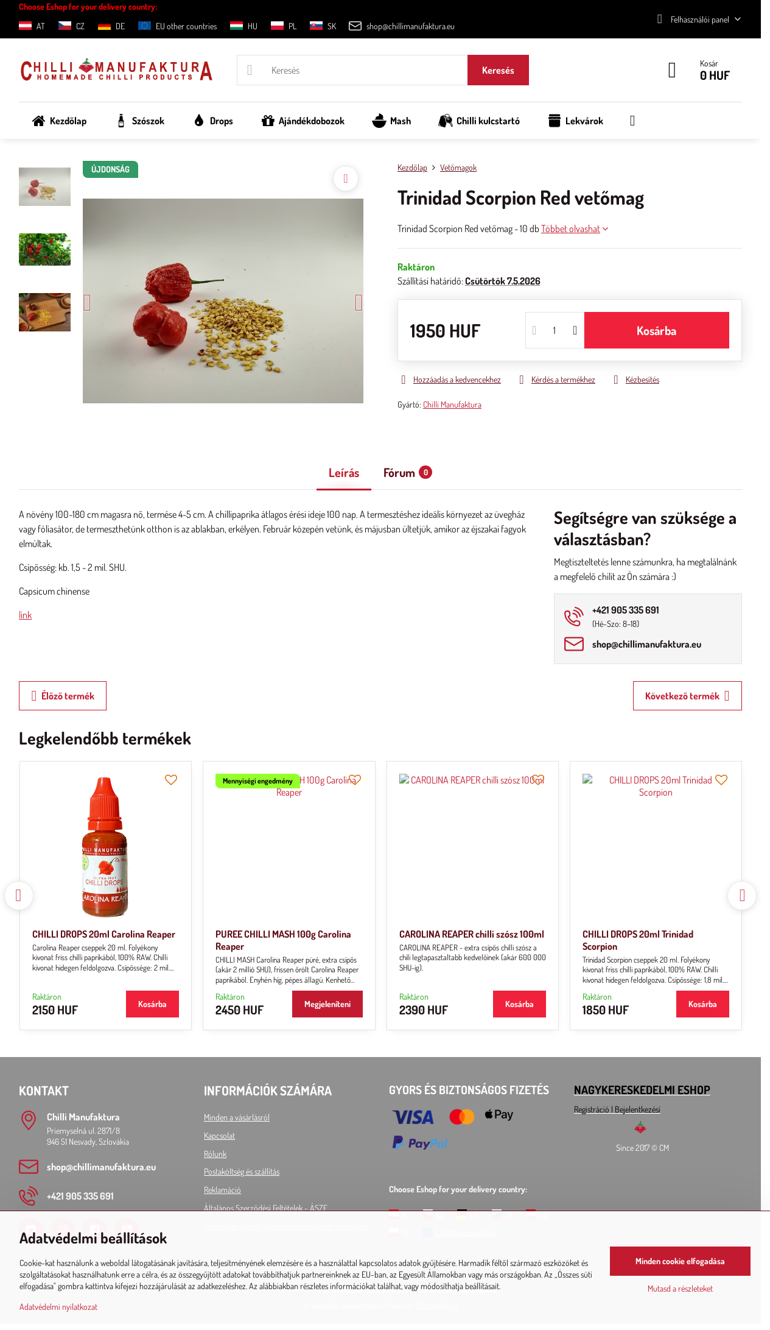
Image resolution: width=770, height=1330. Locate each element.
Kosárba (656, 330)
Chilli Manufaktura (452, 404)
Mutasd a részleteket (680, 1288)
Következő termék (687, 695)
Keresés (498, 70)
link (25, 615)
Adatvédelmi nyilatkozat (58, 1306)
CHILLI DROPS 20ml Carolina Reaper (103, 934)
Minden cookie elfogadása (680, 1261)
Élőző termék (62, 695)
